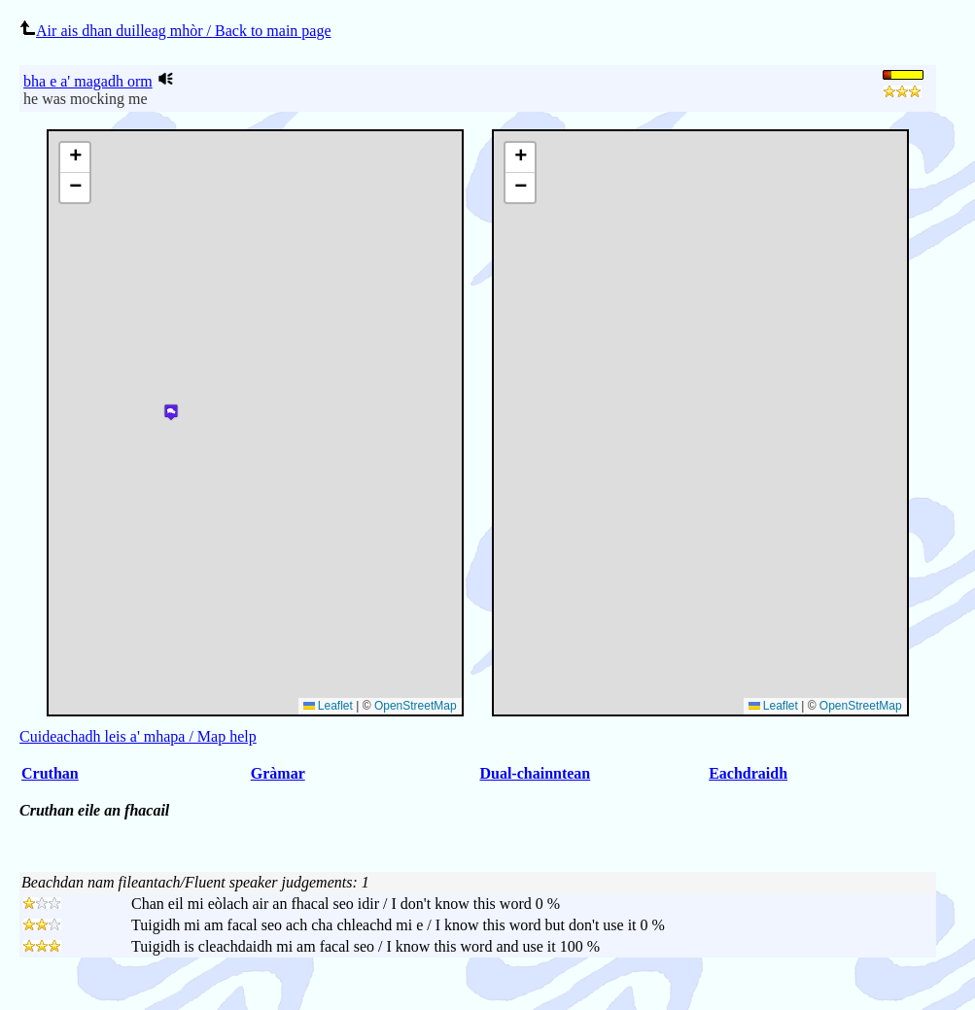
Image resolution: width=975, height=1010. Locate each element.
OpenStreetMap (860, 706)
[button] (520, 158)
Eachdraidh (748, 773)
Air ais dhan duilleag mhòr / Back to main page (175, 30)
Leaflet (773, 706)
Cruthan (50, 773)
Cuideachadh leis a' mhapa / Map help (138, 736)
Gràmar (278, 773)
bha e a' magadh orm (88, 81)
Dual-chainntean (534, 773)
